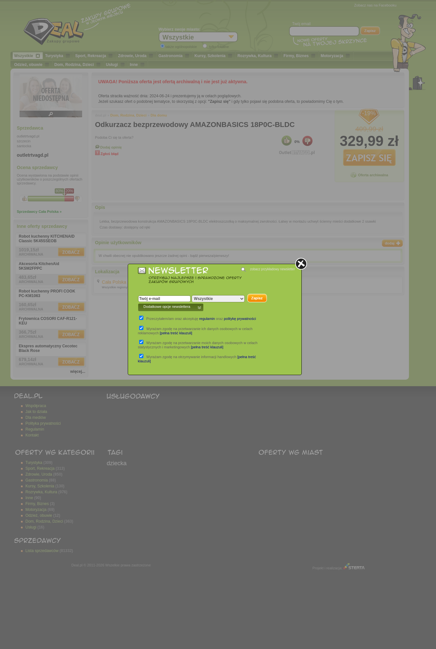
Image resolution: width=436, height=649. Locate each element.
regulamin (207, 319)
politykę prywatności (240, 319)
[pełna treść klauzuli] (176, 333)
